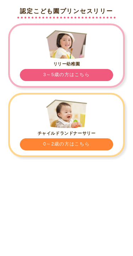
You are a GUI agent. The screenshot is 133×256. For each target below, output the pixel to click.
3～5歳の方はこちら (66, 74)
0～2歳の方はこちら (66, 144)
